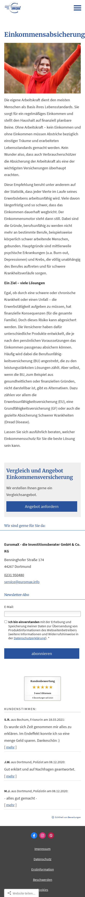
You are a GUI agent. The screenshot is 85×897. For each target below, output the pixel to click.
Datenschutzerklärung (29, 638)
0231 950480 (14, 574)
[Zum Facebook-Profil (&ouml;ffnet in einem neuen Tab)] (34, 835)
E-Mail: (9, 607)
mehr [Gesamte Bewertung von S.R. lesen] (10, 747)
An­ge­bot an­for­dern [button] (42, 506)
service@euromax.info (22, 581)
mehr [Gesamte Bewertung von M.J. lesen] (10, 804)
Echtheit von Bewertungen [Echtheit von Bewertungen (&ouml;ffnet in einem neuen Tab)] (68, 817)
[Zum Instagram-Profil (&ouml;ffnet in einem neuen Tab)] (42, 835)
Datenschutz (42, 859)
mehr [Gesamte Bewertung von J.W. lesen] (10, 776)
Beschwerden (42, 879)
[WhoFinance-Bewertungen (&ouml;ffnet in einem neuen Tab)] (51, 835)
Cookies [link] (42, 890)
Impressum (42, 849)
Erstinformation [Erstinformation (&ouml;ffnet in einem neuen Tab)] (42, 869)
